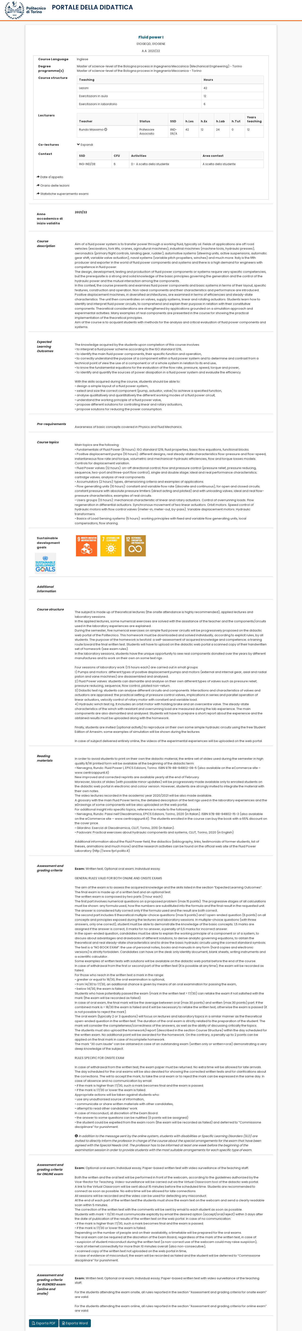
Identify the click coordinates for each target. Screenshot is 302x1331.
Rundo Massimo (91, 129)
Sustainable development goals (48, 543)
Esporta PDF (43, 1323)
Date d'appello (51, 177)
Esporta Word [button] (75, 1323)
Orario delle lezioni (54, 185)
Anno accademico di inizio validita (50, 219)
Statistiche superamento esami (64, 194)
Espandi (85, 144)
